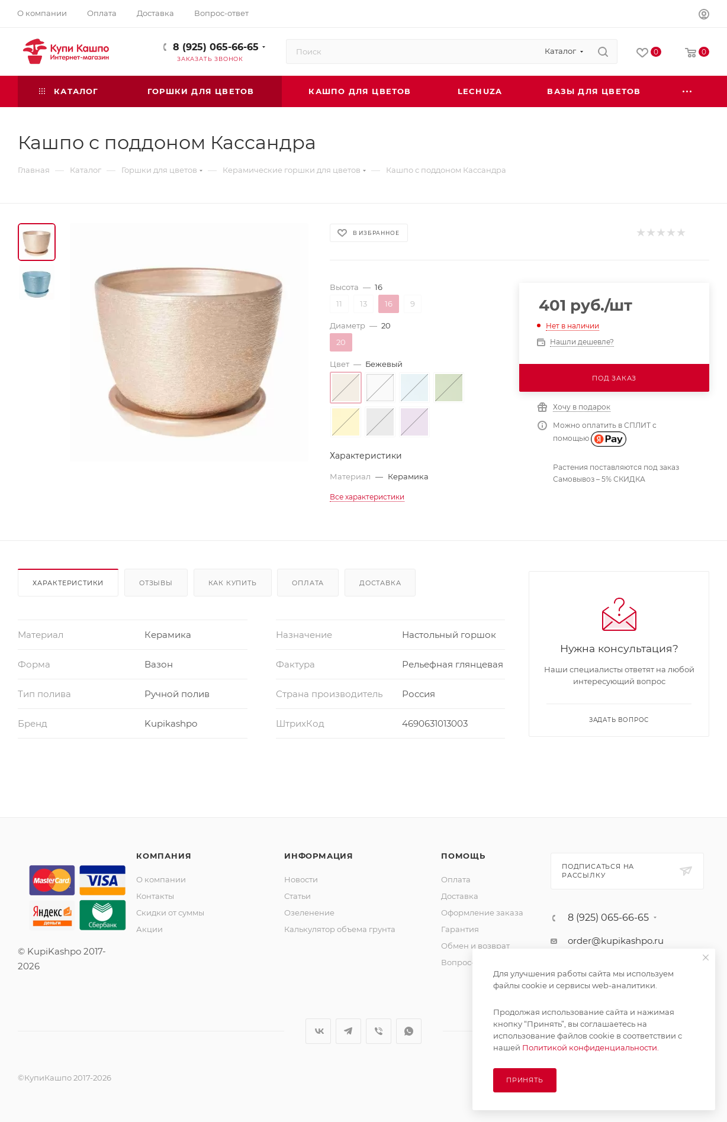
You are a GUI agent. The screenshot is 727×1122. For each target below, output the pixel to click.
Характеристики (68, 583)
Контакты (155, 896)
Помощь (463, 855)
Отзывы (156, 583)
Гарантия (460, 929)
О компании (161, 879)
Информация (318, 855)
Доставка (380, 583)
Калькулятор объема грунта (339, 929)
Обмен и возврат (475, 945)
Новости (301, 879)
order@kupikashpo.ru (616, 940)
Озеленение (309, 912)
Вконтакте (318, 1031)
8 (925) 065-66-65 (216, 47)
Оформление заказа (482, 912)
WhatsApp (409, 1031)
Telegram (348, 1031)
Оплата (308, 583)
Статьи (297, 896)
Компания (163, 855)
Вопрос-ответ (468, 962)
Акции (149, 929)
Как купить (232, 583)
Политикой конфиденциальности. (590, 1047)
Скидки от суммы (170, 912)
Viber (378, 1031)
